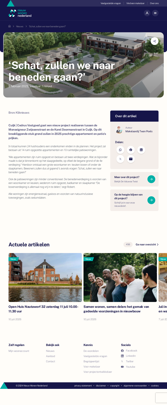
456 (128, 244)
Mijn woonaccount (18, 350)
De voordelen (91, 350)
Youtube (128, 366)
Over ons (154, 3)
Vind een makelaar (135, 3)
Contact (50, 361)
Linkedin (128, 355)
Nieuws (19, 26)
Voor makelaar (92, 366)
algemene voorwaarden (135, 385)
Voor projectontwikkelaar (98, 371)
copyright (114, 385)
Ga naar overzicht (147, 244)
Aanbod (50, 356)
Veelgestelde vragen (111, 3)
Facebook (129, 350)
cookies (155, 385)
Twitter (127, 361)
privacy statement (83, 385)
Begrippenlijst (91, 361)
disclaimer (101, 385)
